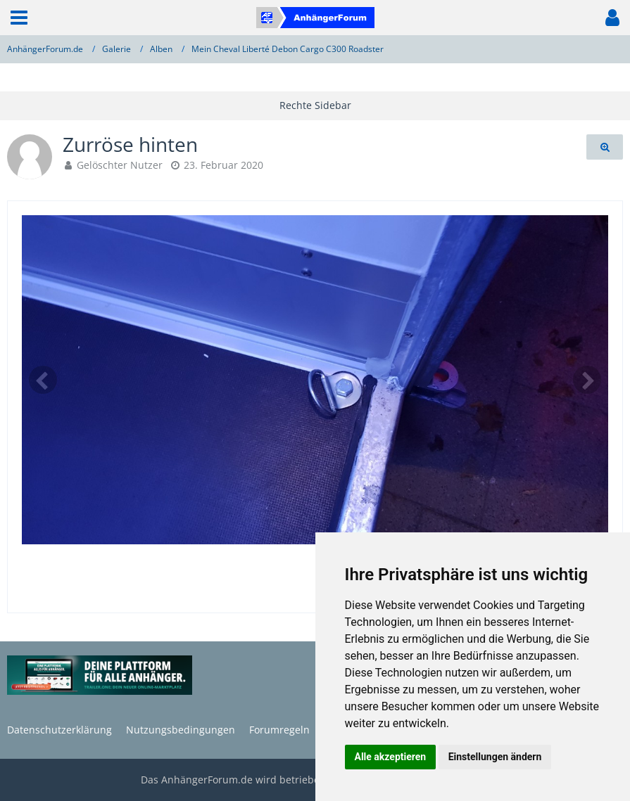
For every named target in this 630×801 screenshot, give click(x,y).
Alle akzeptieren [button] (391, 756)
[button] (19, 17)
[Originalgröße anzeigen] (604, 147)
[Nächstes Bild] (587, 380)
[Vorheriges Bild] (43, 380)
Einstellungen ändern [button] (495, 756)
